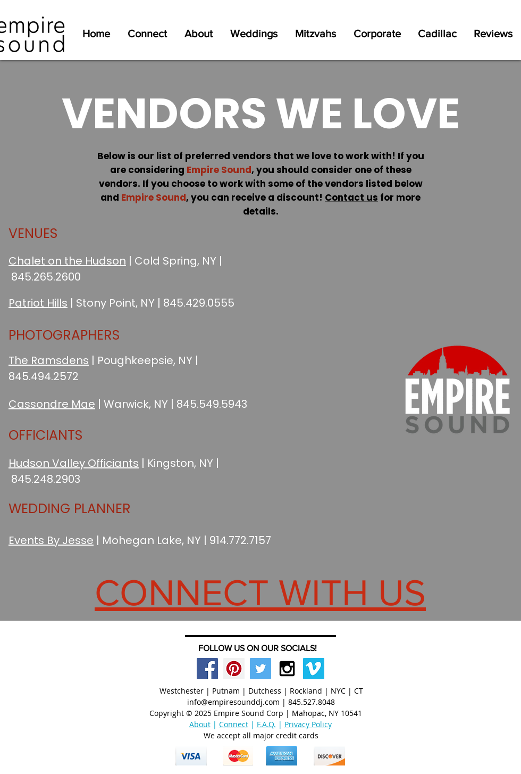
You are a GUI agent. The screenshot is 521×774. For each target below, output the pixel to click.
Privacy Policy (308, 724)
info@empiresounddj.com (233, 702)
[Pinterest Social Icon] (234, 668)
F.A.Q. (266, 724)
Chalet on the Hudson (67, 260)
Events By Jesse (51, 540)
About (200, 724)
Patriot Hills (38, 302)
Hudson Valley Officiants (74, 463)
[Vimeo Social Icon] (313, 668)
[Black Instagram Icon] (287, 668)
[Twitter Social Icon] (260, 668)
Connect (233, 724)
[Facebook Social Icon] (207, 668)
